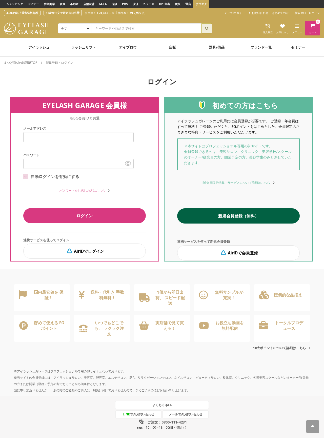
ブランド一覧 (261, 47)
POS (125, 4)
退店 (188, 4)
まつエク (201, 4)
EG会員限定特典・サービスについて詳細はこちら (238, 182)
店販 (172, 47)
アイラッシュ (39, 47)
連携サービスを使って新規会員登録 (203, 241)
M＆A (103, 4)
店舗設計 (88, 4)
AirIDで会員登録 (238, 253)
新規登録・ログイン (307, 13)
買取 (177, 4)
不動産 (74, 4)
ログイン (84, 215)
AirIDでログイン (84, 251)
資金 (62, 4)
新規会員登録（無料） (238, 216)
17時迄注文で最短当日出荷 (62, 13)
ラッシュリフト (83, 47)
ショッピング (14, 4)
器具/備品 (217, 47)
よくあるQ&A (162, 405)
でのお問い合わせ (138, 414)
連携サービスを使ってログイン (46, 240)
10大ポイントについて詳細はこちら (279, 348)
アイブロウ (128, 47)
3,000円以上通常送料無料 (22, 13)
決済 (135, 4)
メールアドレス (34, 128)
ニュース (148, 4)
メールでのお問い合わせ (185, 414)
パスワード (31, 155)
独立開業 (49, 4)
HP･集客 (164, 4)
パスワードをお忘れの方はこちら (84, 190)
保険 (114, 4)
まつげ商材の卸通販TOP (20, 63)
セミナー (33, 4)
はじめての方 (280, 13)
